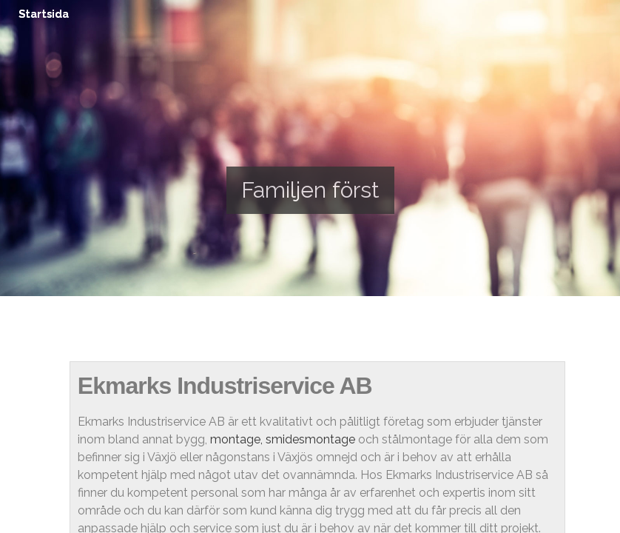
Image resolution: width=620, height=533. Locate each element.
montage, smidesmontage (282, 439)
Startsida (43, 13)
